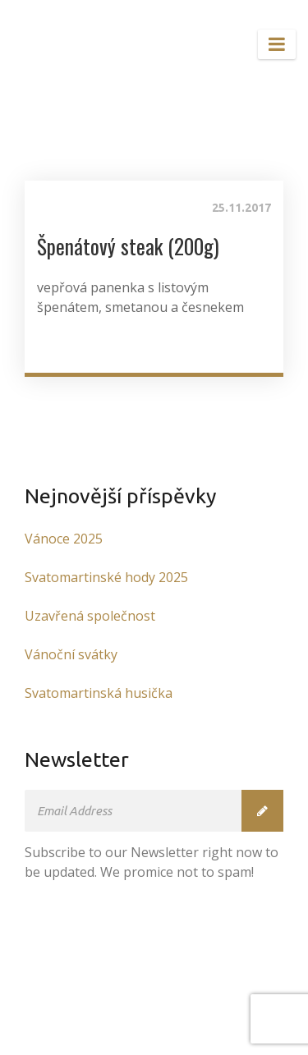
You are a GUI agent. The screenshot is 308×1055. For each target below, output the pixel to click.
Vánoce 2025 (64, 539)
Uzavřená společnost (90, 616)
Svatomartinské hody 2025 (106, 577)
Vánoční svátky (71, 654)
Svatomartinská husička (98, 693)
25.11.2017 (241, 207)
